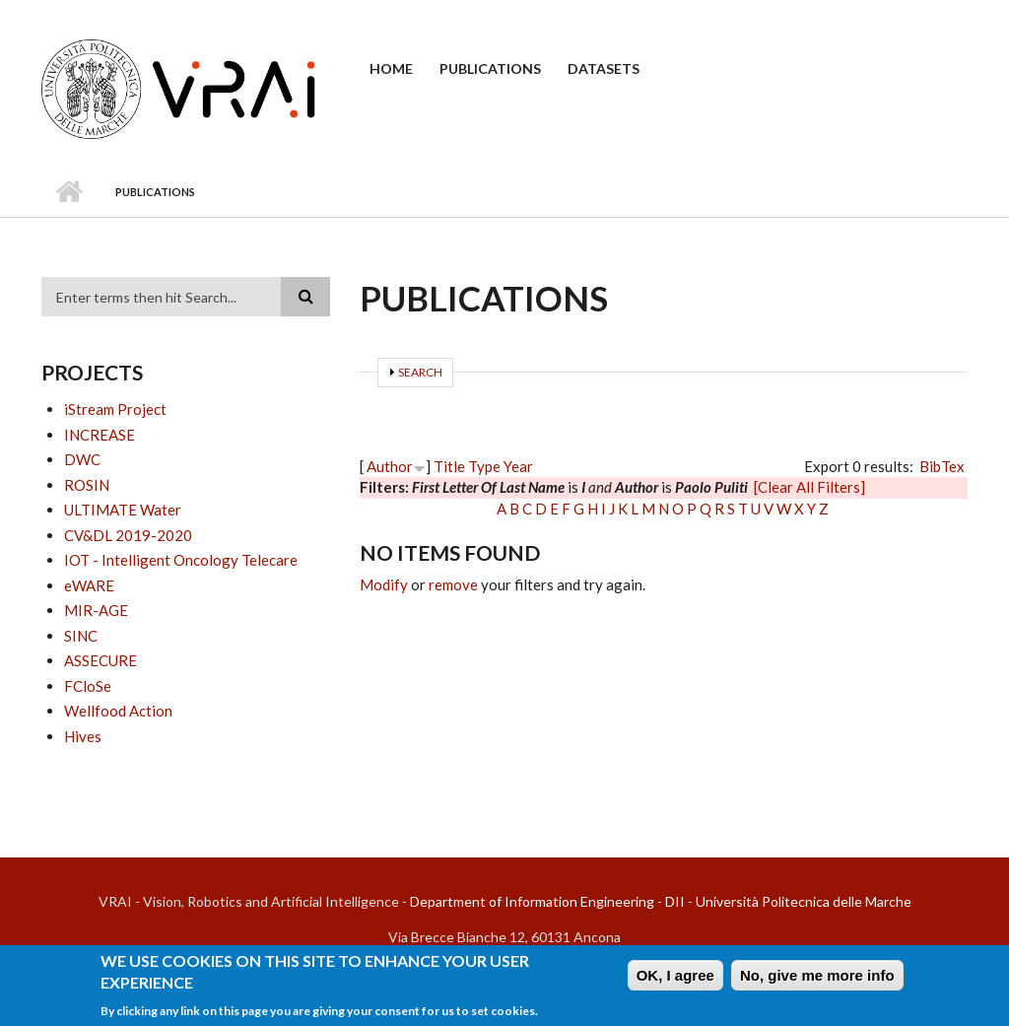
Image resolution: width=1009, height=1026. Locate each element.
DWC (82, 459)
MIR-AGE (96, 610)
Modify (384, 584)
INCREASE (99, 435)
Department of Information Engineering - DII (547, 901)
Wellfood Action (118, 710)
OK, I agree (675, 975)
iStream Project (115, 409)
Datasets (603, 68)
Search (420, 372)
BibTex (942, 466)
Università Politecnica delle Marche (803, 901)
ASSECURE (100, 660)
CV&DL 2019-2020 (128, 535)
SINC (81, 636)
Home (391, 68)
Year (518, 466)
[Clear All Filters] (809, 487)
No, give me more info (817, 975)
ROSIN (86, 485)
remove (453, 584)
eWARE (89, 585)
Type (484, 466)
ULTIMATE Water (122, 509)
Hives (82, 736)
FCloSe (87, 686)
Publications (490, 68)
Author (390, 466)
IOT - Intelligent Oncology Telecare (181, 560)
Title (449, 466)
